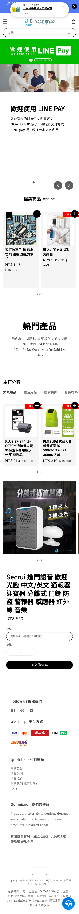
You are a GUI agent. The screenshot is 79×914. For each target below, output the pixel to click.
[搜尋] (69, 32)
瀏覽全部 (49, 199)
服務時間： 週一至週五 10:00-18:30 (31, 891)
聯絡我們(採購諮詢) (24, 784)
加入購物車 (39, 665)
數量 (9, 644)
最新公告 (17, 768)
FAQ (14, 789)
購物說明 (17, 773)
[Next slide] (69, 185)
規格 (9, 628)
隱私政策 (55, 900)
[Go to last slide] (58, 185)
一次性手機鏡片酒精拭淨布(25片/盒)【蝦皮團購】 (39, 8)
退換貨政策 (42, 905)
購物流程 (17, 778)
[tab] (33, 182)
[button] (5, 21)
